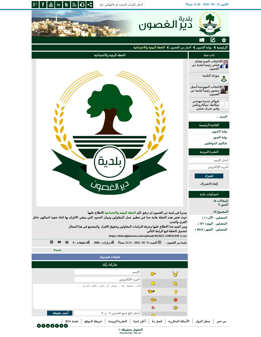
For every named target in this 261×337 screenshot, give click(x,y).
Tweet (57, 250)
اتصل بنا (157, 321)
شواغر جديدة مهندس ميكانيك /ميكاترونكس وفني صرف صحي (205, 105)
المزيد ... (221, 116)
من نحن (221, 321)
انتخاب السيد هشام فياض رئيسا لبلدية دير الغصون (205, 65)
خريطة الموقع (93, 321)
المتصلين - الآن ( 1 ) (214, 217)
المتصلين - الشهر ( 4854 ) (211, 229)
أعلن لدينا (139, 321)
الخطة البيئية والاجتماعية (120, 212)
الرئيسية (222, 47)
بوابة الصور (220, 137)
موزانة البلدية (210, 75)
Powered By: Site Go (130, 332)
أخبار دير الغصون (180, 47)
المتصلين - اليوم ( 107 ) (212, 223)
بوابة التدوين (204, 47)
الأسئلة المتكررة (178, 321)
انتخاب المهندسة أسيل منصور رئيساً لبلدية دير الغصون (204, 90)
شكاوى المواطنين (215, 143)
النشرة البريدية (117, 321)
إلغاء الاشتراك (209, 184)
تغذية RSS (71, 321)
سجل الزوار (203, 321)
